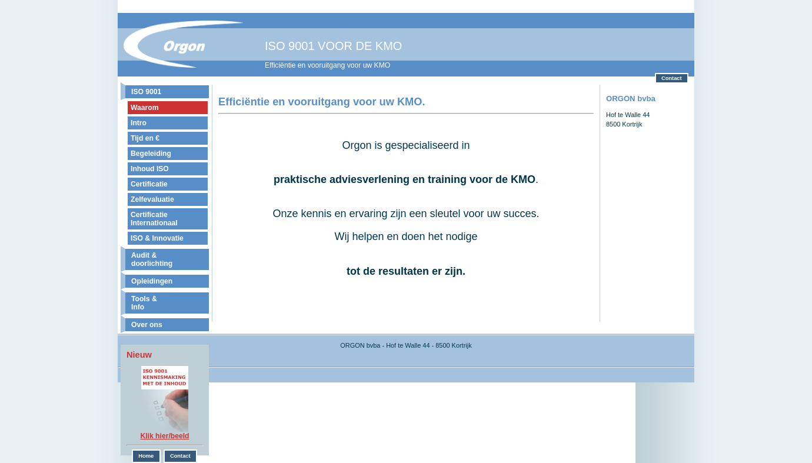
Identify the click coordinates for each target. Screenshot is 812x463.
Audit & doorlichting (151, 259)
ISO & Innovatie (157, 238)
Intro (139, 123)
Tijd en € (145, 138)
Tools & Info (144, 303)
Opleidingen (151, 281)
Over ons (146, 325)
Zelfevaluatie (152, 199)
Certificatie (149, 184)
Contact (671, 78)
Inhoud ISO (150, 169)
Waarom (145, 108)
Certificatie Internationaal (154, 219)
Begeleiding (151, 153)
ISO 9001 (146, 92)
